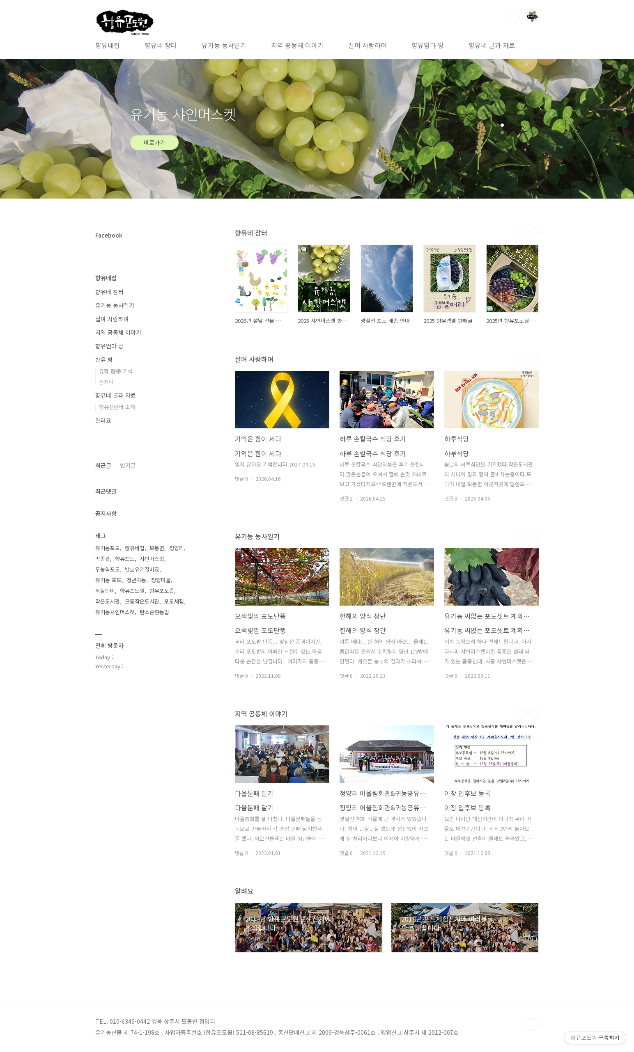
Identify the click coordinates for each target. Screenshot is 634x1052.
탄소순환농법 (154, 612)
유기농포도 (107, 548)
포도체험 (174, 601)
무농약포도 (107, 569)
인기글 (128, 465)
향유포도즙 (161, 591)
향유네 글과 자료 (492, 45)
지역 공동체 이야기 (297, 45)
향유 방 (104, 359)
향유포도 (125, 559)
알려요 (103, 420)
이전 (521, 233)
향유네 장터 (161, 45)
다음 (534, 233)
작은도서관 (107, 601)
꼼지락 (106, 382)
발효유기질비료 (142, 569)
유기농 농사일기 (224, 45)
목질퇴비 (105, 591)
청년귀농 (136, 580)
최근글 (103, 465)
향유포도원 (132, 591)
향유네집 (107, 45)
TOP (532, 1024)
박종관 (102, 559)
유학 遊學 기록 (116, 371)
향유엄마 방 (427, 45)
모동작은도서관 (142, 601)
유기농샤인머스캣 (115, 612)
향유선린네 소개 (117, 407)
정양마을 (161, 580)
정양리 (176, 548)
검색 (513, 16)
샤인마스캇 (152, 559)
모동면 (156, 548)
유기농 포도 (108, 580)
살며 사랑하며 (367, 45)
